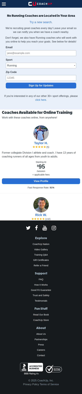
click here (40, 99)
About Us (41, 334)
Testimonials (41, 300)
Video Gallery (41, 249)
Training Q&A (41, 255)
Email (9, 47)
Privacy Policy (31, 384)
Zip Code (11, 72)
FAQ (41, 279)
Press (41, 344)
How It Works (41, 285)
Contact (41, 355)
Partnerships (41, 339)
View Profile (41, 181)
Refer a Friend (41, 265)
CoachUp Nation (41, 244)
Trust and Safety (41, 295)
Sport (9, 59)
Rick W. (41, 215)
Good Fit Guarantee (41, 290)
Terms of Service (49, 384)
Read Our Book (41, 314)
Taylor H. (41, 143)
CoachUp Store (41, 320)
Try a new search (41, 22)
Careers (41, 350)
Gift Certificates (41, 260)
